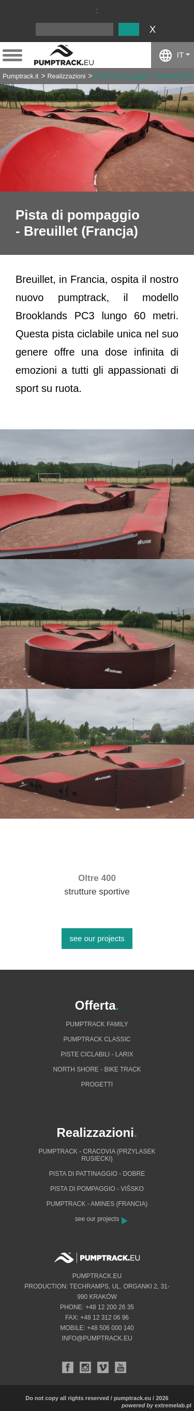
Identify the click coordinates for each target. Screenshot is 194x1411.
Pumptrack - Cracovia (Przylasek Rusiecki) (96, 1155)
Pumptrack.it (20, 76)
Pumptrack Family (97, 1024)
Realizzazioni (67, 76)
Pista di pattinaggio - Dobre (97, 1173)
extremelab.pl (173, 1405)
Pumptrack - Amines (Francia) (97, 1204)
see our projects (97, 938)
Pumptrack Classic (96, 1039)
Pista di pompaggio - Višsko (97, 1188)
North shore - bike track (97, 1069)
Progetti (97, 1084)
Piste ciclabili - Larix (97, 1054)
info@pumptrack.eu (97, 1338)
